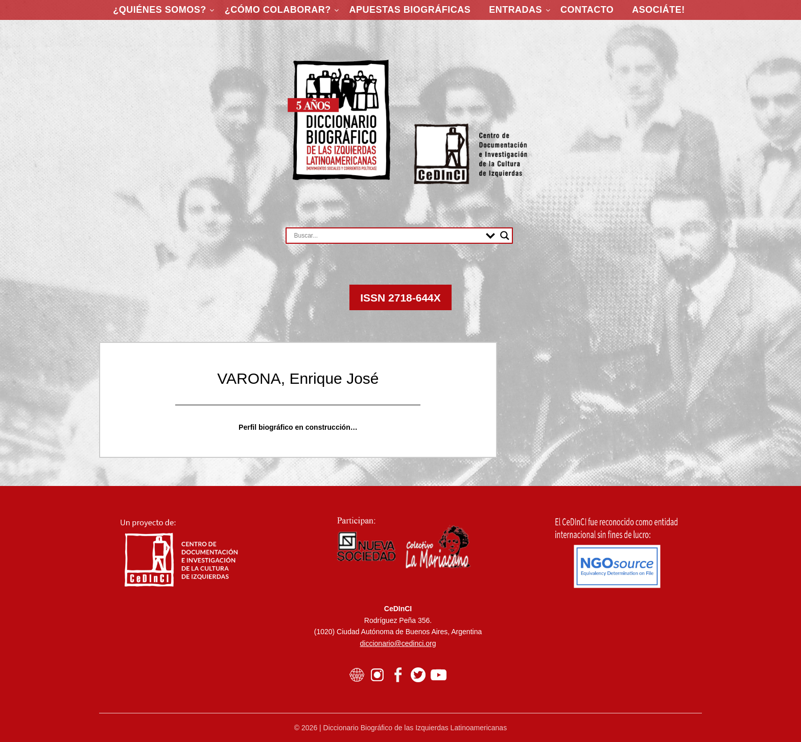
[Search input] (387, 235)
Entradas (515, 10)
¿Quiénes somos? (159, 10)
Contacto (587, 10)
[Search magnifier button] (505, 235)
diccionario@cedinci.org (398, 643)
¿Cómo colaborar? (278, 10)
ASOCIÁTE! (658, 10)
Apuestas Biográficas (410, 10)
